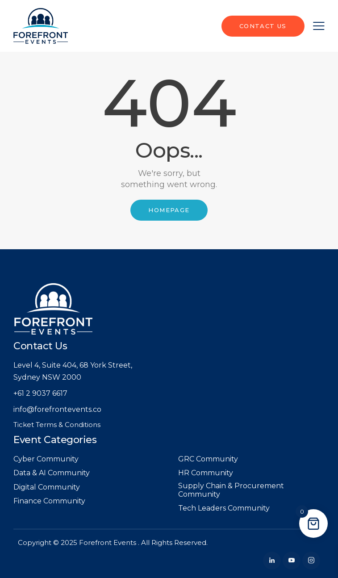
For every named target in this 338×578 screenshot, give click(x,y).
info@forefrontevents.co (57, 409)
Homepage (168, 210)
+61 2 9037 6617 (40, 393)
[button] (319, 25)
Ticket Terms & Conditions (56, 424)
